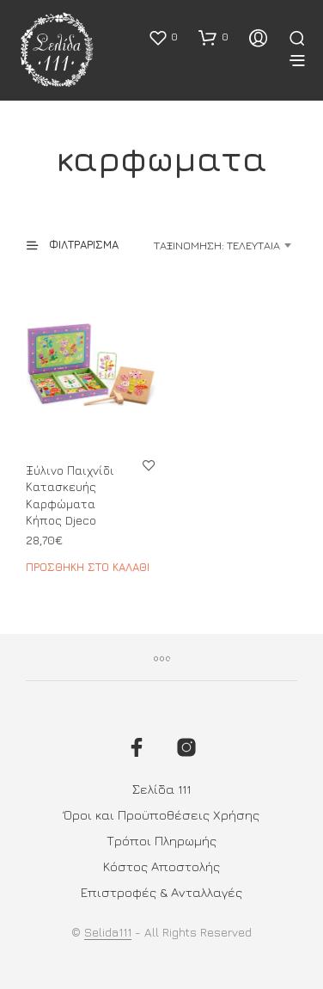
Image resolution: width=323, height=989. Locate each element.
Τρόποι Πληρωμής (161, 840)
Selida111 (107, 932)
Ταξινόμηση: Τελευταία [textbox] (217, 245)
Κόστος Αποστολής (161, 866)
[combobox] (216, 245)
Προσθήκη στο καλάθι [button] (87, 567)
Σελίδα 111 (161, 789)
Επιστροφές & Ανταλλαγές (161, 892)
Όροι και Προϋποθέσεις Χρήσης (161, 815)
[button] (163, 37)
